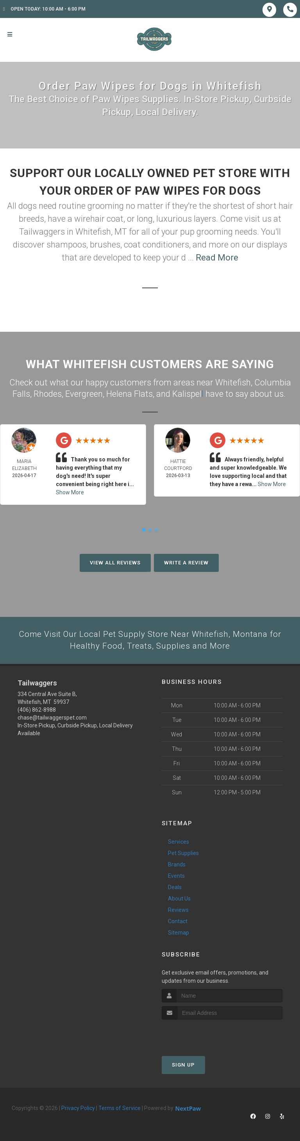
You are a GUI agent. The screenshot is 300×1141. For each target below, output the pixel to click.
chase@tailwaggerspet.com (52, 717)
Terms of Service (119, 1108)
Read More (217, 257)
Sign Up (183, 1065)
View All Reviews (115, 562)
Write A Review (186, 562)
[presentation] (203, 1034)
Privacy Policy (78, 1108)
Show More (70, 491)
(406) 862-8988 (37, 710)
